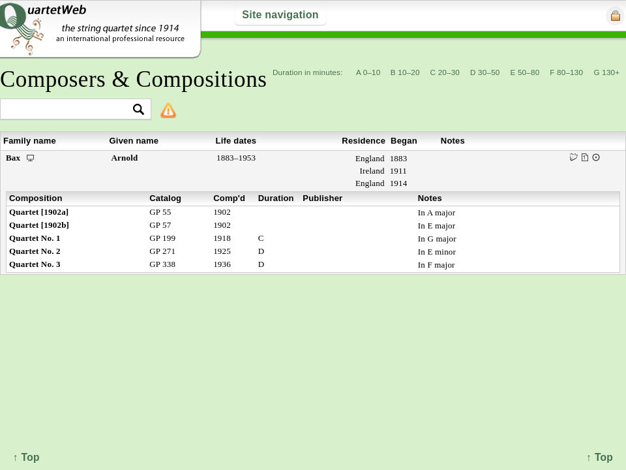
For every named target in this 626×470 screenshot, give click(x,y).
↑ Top (599, 457)
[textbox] (70, 110)
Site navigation (280, 14)
